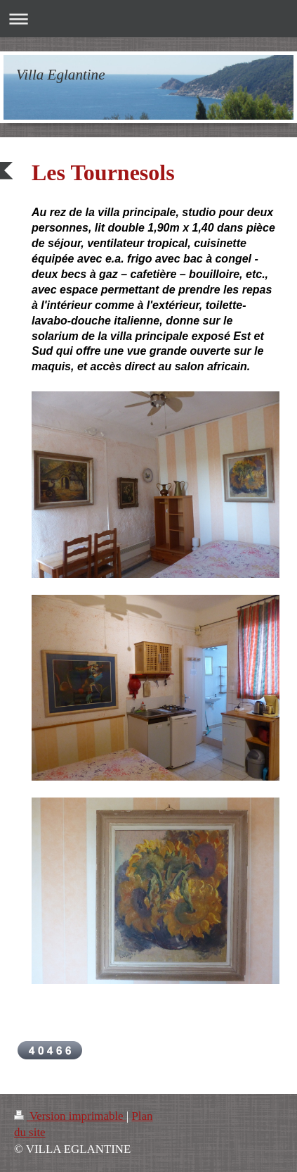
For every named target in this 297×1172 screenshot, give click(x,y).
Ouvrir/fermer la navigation (148, 19)
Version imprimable (70, 1116)
